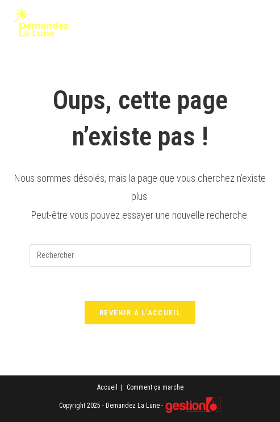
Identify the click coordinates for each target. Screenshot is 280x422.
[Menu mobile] (252, 27)
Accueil (107, 387)
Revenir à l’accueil (140, 312)
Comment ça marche (155, 387)
